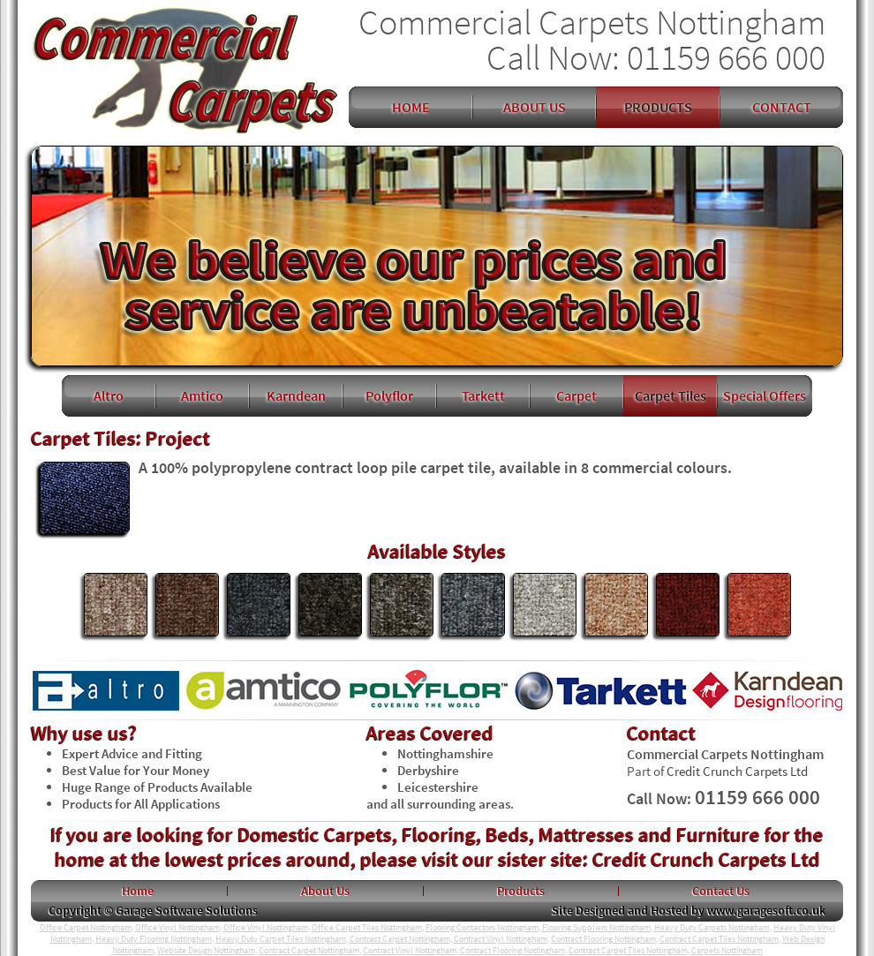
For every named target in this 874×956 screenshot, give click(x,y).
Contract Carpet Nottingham (400, 939)
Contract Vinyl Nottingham (500, 939)
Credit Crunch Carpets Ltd (737, 771)
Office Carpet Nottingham (86, 927)
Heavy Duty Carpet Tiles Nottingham (280, 939)
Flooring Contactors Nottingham (482, 927)
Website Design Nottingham (206, 950)
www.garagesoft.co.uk (766, 910)
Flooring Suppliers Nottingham (596, 927)
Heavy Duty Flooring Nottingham (153, 939)
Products (521, 891)
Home (138, 891)
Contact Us (721, 891)
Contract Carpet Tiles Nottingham (719, 939)
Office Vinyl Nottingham (177, 927)
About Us (325, 891)
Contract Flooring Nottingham (603, 939)
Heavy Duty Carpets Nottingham (712, 927)
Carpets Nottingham (727, 950)
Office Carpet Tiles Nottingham (367, 927)
